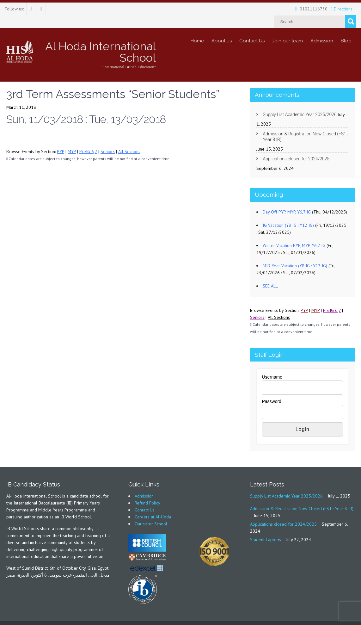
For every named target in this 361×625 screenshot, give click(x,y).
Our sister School (151, 511)
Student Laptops (265, 527)
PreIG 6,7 (88, 139)
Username (272, 364)
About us (221, 28)
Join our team (287, 28)
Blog (346, 28)
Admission (321, 28)
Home (197, 28)
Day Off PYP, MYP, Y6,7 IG (287, 199)
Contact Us (252, 28)
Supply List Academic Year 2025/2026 (299, 101)
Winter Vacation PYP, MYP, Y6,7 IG (294, 233)
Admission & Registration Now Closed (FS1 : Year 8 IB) (305, 124)
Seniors (108, 139)
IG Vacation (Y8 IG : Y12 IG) (288, 212)
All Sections (129, 139)
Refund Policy (147, 490)
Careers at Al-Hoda (153, 504)
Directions (333, 9)
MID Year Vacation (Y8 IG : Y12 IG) (295, 253)
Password (271, 388)
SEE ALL (270, 273)
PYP (60, 139)
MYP (72, 139)
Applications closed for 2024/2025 (296, 146)
